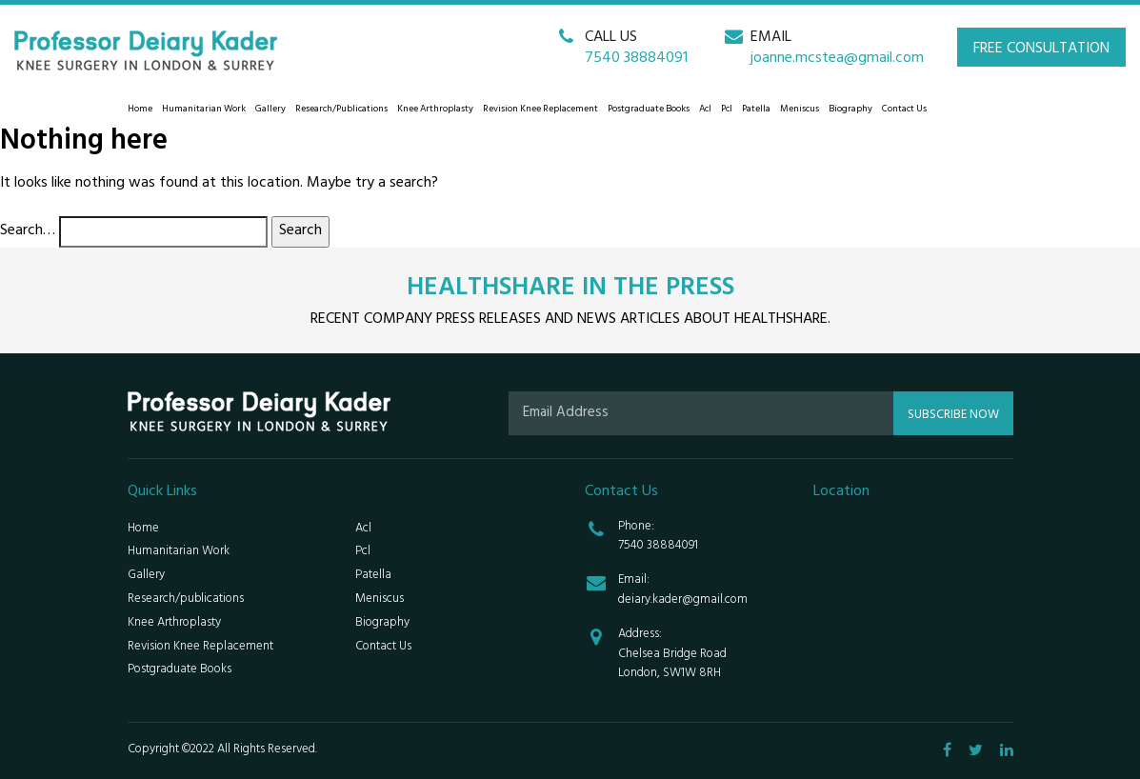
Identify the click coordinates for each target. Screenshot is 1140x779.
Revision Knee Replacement (540, 110)
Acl (705, 110)
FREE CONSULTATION (1041, 49)
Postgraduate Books (649, 110)
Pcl (726, 110)
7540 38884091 (636, 59)
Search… (27, 232)
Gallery (270, 110)
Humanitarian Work (204, 110)
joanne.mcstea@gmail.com (837, 59)
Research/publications (341, 110)
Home (140, 110)
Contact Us (904, 110)
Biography (850, 110)
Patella (756, 110)
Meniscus (799, 110)
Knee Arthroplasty (435, 110)
